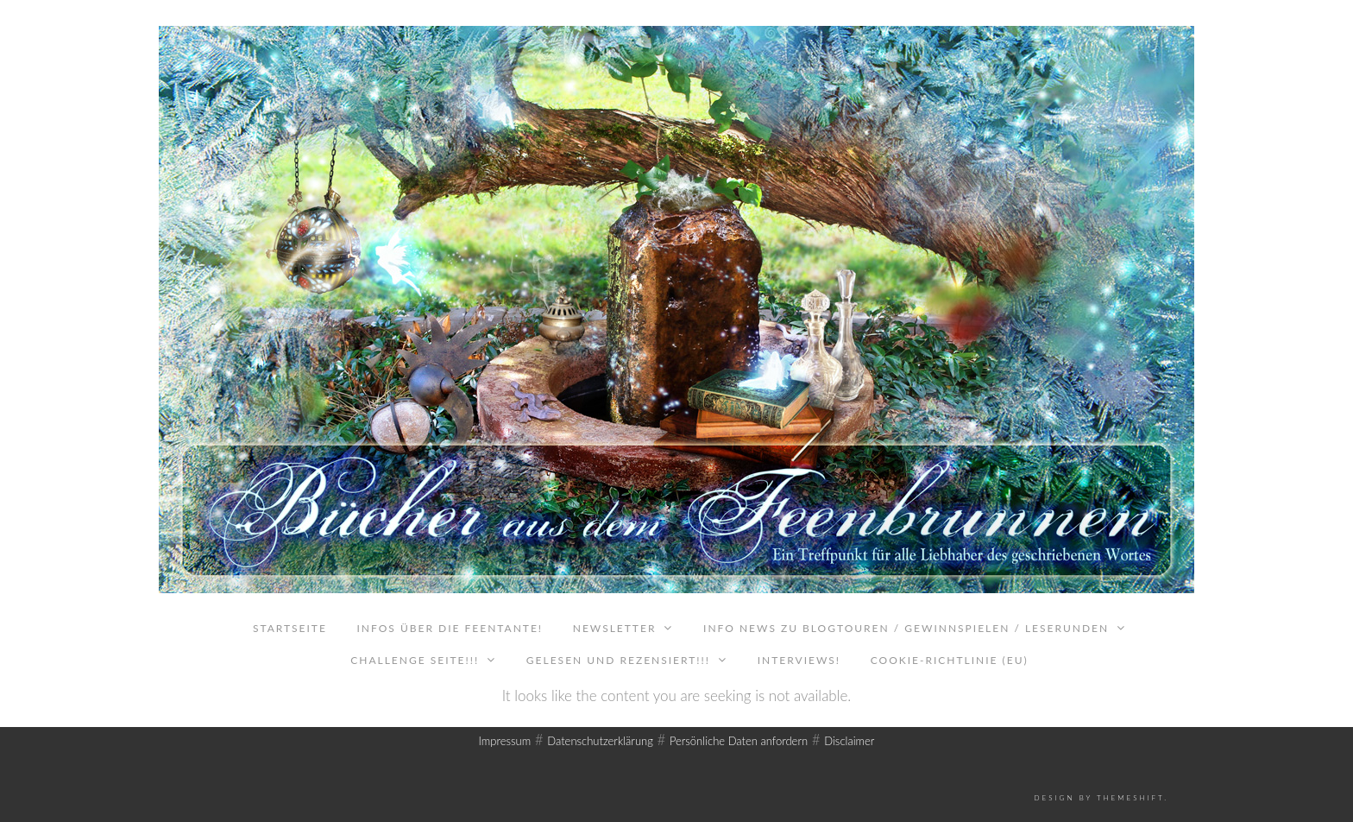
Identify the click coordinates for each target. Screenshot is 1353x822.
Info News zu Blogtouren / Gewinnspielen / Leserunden (906, 628)
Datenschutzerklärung (600, 741)
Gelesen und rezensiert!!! (618, 660)
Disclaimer (849, 741)
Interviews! (799, 660)
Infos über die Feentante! (449, 628)
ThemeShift (1130, 798)
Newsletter (615, 628)
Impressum (505, 741)
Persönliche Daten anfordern (739, 741)
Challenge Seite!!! (414, 660)
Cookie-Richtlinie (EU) (950, 660)
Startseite (290, 628)
